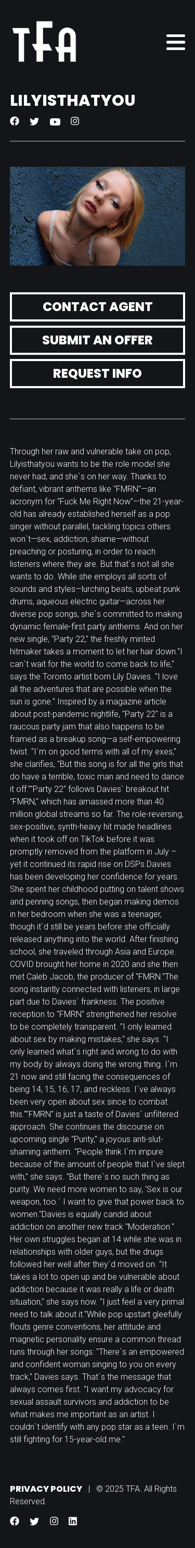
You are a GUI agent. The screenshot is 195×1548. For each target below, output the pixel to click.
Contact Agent (98, 306)
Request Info (97, 373)
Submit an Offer (97, 340)
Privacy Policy (46, 1489)
